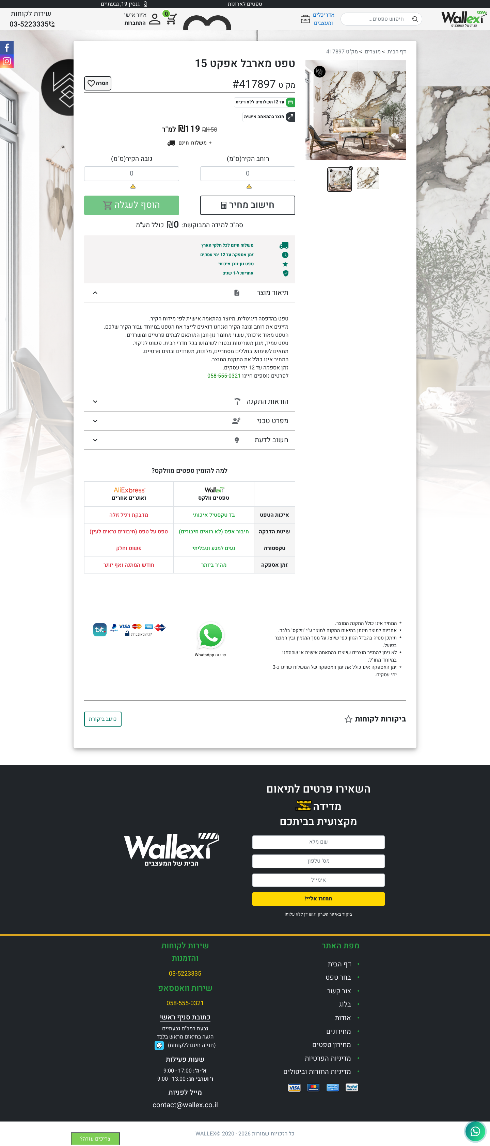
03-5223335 (185, 973)
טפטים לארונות (245, 4)
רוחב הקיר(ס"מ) (248, 159)
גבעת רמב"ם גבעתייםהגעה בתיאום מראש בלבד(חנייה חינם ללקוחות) (186, 1037)
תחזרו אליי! (318, 899)
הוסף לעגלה (131, 205)
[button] (312, 110)
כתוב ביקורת (103, 719)
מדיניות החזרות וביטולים (317, 1072)
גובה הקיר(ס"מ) (131, 159)
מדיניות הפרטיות (328, 1058)
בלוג (345, 1004)
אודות (343, 1018)
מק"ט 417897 (342, 52)
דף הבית (397, 52)
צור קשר (339, 991)
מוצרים (373, 52)
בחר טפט (338, 977)
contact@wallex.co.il (185, 1105)
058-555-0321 (224, 376)
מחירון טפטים (331, 1045)
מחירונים (338, 1031)
